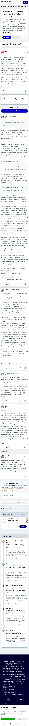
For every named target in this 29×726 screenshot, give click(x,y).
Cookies (22, 703)
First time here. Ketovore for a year (15, 541)
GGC (17, 544)
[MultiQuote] (2, 284)
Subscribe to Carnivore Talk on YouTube (10, 277)
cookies (11, 709)
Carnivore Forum (9, 661)
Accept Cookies (8, 719)
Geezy (6, 289)
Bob (6, 116)
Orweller (7, 456)
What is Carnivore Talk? (9, 687)
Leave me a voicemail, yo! (16, 279)
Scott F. (9, 544)
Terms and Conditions (8, 689)
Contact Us (15, 703)
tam (6, 51)
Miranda (7, 373)
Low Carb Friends (19, 694)
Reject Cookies (22, 719)
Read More (6, 32)
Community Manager (14, 116)
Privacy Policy (6, 691)
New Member (10, 564)
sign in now (9, 487)
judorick (9, 566)
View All (22, 526)
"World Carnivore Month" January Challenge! (14, 519)
